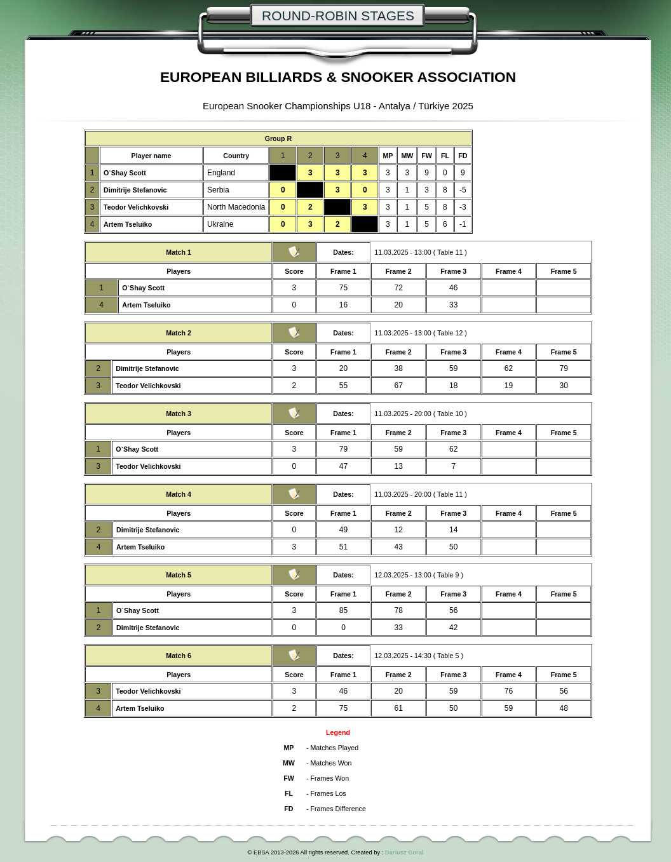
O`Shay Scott (125, 173)
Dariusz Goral (404, 852)
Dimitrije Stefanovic (135, 190)
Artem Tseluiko (128, 224)
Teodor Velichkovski (136, 207)
